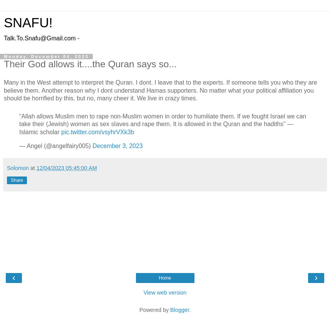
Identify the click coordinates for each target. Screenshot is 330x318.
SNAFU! (28, 22)
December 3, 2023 (117, 146)
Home (165, 278)
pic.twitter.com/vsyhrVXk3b (97, 132)
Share (17, 180)
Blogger (179, 310)
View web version (165, 293)
